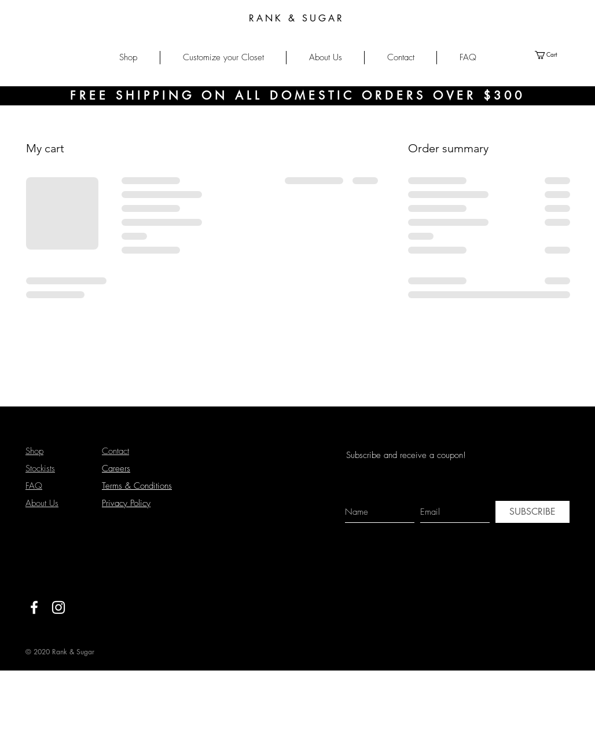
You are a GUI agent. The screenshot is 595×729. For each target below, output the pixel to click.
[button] (128, 57)
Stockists (40, 468)
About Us (41, 503)
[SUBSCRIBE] (532, 512)
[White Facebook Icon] (34, 607)
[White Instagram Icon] (58, 607)
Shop (34, 451)
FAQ (33, 486)
